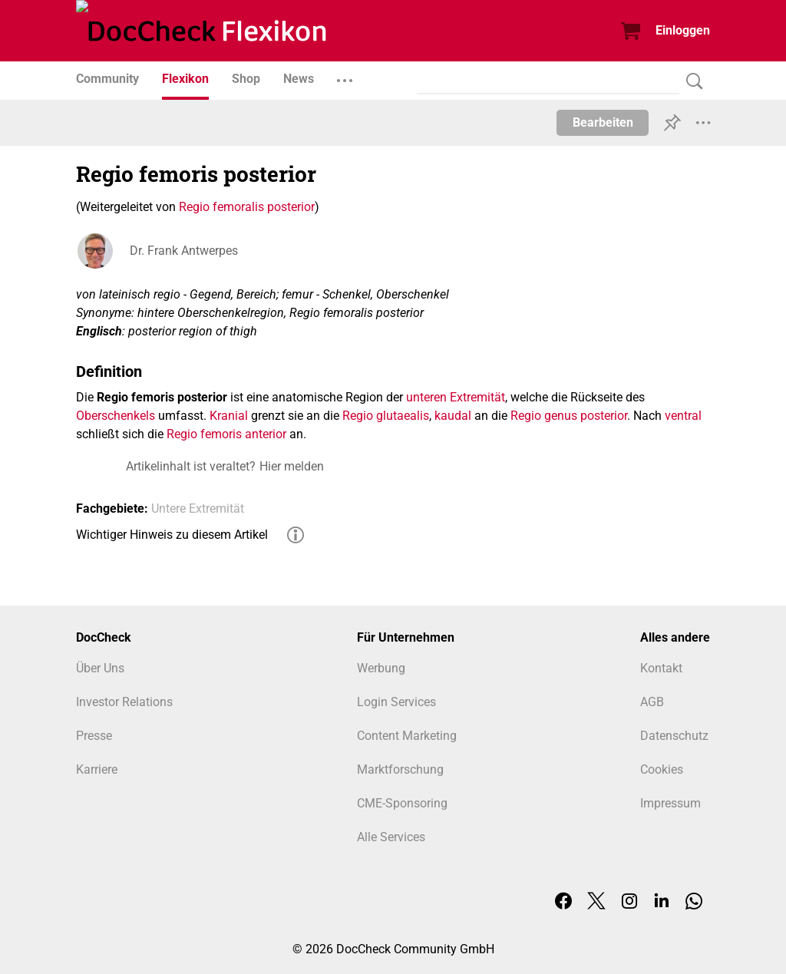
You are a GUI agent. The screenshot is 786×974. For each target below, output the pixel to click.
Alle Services (391, 837)
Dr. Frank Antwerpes (184, 250)
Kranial (229, 415)
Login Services (396, 702)
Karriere (96, 769)
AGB (652, 702)
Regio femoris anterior (226, 434)
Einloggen (683, 30)
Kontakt (661, 668)
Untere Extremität (197, 508)
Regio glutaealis (385, 415)
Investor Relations (124, 702)
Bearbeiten (603, 122)
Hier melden (291, 466)
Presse (94, 735)
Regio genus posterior (568, 415)
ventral (683, 415)
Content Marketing (407, 735)
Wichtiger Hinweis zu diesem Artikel (172, 534)
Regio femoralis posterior (247, 207)
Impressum (670, 803)
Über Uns (100, 668)
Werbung (381, 668)
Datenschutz (674, 735)
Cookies (661, 769)
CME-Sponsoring (402, 803)
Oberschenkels (115, 415)
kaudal (452, 415)
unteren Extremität (455, 397)
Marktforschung (400, 769)
